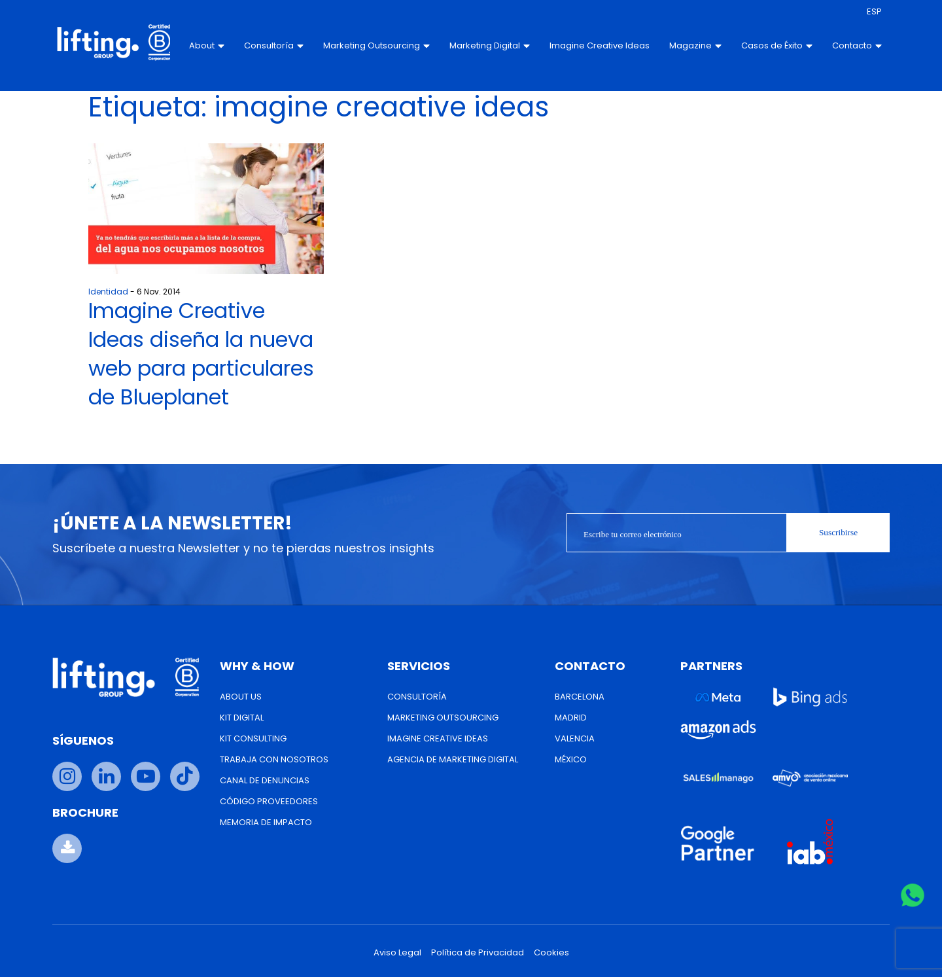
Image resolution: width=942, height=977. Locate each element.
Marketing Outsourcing (375, 45)
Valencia (575, 738)
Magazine (693, 45)
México (571, 759)
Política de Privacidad (477, 952)
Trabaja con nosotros (274, 759)
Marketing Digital (488, 45)
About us (241, 696)
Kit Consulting (253, 738)
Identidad (108, 291)
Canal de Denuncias (264, 780)
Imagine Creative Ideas (584, 45)
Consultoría (272, 45)
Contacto (855, 45)
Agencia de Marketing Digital (452, 759)
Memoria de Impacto (266, 822)
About (205, 45)
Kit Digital (242, 717)
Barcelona (579, 696)
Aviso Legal (397, 952)
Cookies (551, 952)
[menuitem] (872, 12)
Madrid (571, 717)
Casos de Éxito (775, 45)
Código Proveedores (269, 801)
